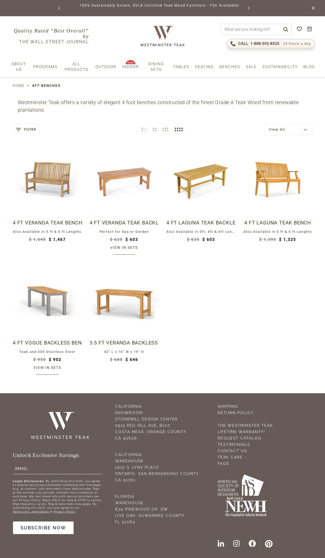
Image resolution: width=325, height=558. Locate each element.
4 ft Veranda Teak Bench (47, 223)
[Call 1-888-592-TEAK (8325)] (271, 43)
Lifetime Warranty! (241, 432)
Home (19, 86)
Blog (309, 66)
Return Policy (236, 413)
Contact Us (232, 451)
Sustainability (280, 66)
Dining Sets (156, 67)
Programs (45, 66)
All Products (76, 67)
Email (21, 468)
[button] (59, 8)
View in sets (124, 247)
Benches (229, 66)
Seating (204, 66)
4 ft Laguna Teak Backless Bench (201, 223)
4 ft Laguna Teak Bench (277, 223)
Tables (181, 66)
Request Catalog (239, 438)
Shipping (228, 406)
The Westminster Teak (245, 425)
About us (19, 67)
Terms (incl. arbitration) (31, 511)
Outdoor (106, 66)
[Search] (285, 29)
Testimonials (234, 444)
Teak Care (230, 457)
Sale (251, 66)
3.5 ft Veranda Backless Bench (124, 343)
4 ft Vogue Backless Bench (47, 343)
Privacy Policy (64, 511)
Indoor (130, 66)
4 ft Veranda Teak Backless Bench (124, 223)
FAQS (223, 463)
